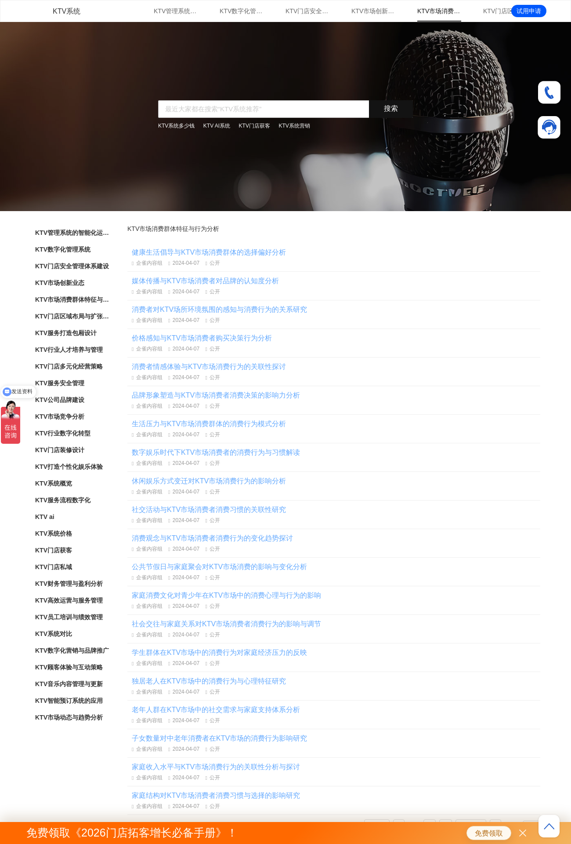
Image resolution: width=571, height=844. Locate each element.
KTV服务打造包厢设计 (66, 332)
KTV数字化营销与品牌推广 (72, 650)
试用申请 (529, 11)
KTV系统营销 (294, 126)
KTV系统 (66, 11)
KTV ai (44, 516)
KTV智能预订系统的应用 (69, 700)
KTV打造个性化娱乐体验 (69, 466)
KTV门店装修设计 (59, 449)
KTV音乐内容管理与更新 (69, 683)
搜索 (391, 108)
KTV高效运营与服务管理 (69, 600)
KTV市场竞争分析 (59, 416)
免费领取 (489, 833)
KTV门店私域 (53, 566)
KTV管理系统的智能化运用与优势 (176, 11)
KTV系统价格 (53, 533)
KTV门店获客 (254, 126)
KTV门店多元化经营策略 (69, 366)
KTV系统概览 (53, 483)
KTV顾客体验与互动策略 (69, 667)
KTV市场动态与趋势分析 (69, 717)
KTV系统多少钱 (176, 126)
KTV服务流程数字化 (62, 500)
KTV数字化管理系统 (242, 11)
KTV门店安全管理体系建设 (307, 11)
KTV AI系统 (216, 126)
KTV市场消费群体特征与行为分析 (439, 11)
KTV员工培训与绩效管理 (69, 617)
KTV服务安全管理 (59, 383)
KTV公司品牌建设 (59, 399)
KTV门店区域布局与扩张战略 (505, 11)
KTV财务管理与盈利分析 (69, 583)
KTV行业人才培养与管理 (69, 349)
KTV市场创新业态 (373, 11)
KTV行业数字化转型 (62, 433)
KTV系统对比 (53, 633)
